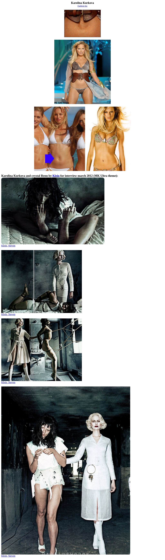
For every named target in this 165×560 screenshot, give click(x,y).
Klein (56, 175)
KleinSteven (8, 314)
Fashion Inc (82, 6)
